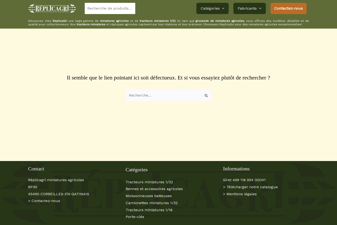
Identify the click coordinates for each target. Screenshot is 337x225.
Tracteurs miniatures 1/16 (149, 210)
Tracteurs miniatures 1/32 (149, 182)
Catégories (215, 8)
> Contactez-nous (44, 201)
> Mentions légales (240, 194)
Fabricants (250, 8)
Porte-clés (135, 216)
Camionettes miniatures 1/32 (152, 203)
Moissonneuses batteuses (149, 196)
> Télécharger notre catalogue (250, 187)
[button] (224, 8)
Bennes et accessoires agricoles (154, 189)
